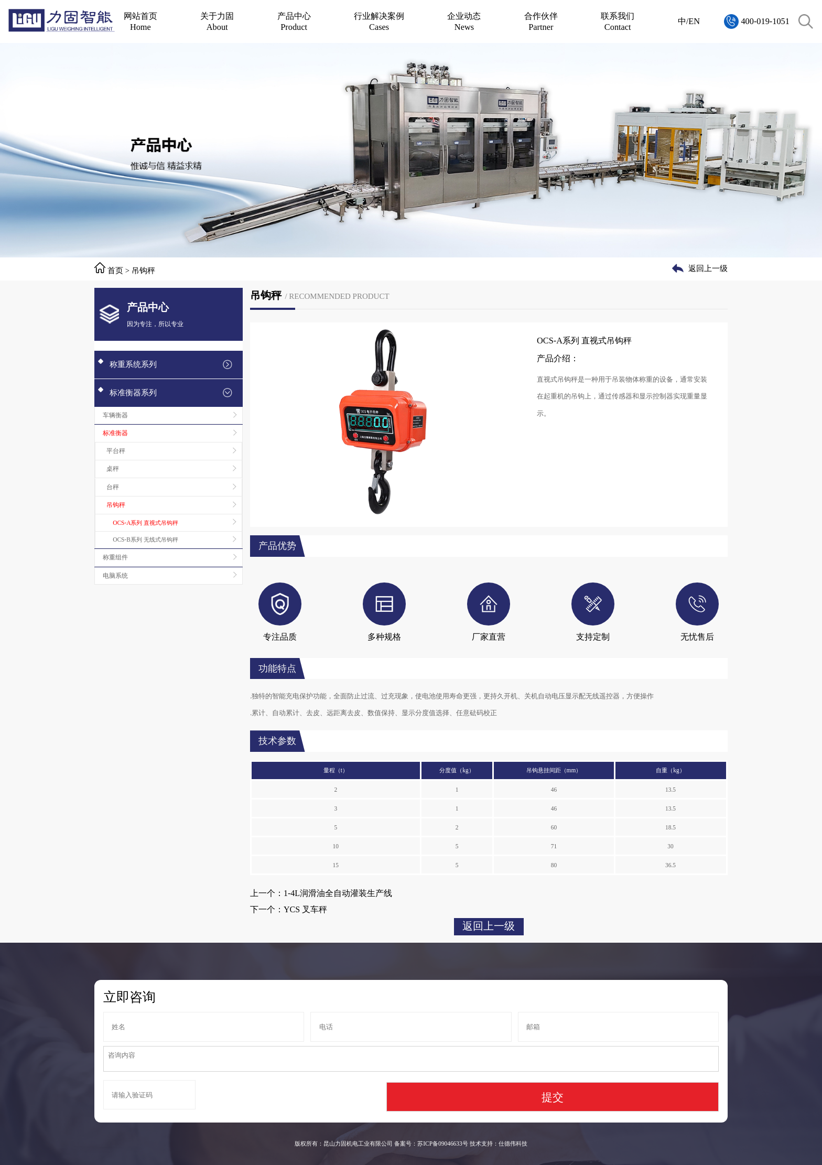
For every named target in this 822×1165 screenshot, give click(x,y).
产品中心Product (294, 21)
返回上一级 (708, 268)
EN (694, 21)
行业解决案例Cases (379, 21)
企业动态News (464, 21)
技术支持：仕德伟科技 (498, 1143)
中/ (683, 21)
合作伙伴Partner (541, 21)
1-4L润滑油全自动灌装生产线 (338, 893)
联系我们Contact (617, 21)
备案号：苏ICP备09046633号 (431, 1143)
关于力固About (217, 21)
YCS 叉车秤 (305, 909)
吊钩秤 (143, 270)
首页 (115, 270)
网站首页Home (140, 21)
